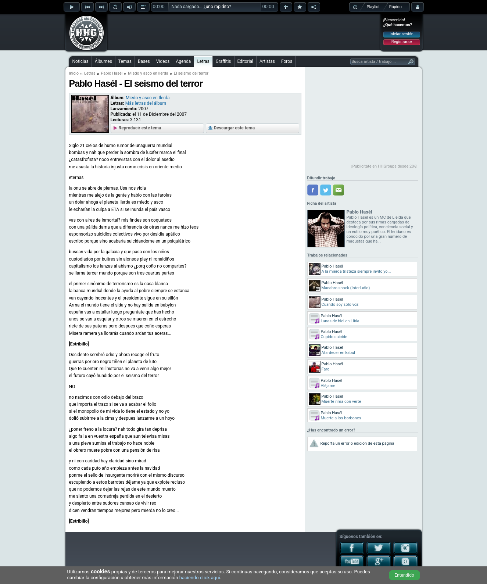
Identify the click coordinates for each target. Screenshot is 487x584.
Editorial (245, 61)
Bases (144, 61)
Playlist (373, 6)
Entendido (404, 575)
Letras (203, 61)
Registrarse (401, 41)
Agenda (183, 61)
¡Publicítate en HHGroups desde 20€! (384, 166)
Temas (125, 61)
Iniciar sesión (401, 34)
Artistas (267, 61)
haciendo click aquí (199, 577)
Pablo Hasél (111, 73)
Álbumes (103, 61)
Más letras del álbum (145, 103)
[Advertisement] (244, 32)
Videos (163, 61)
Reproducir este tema (140, 127)
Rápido (395, 6)
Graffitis (223, 61)
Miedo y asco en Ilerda (148, 73)
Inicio (74, 73)
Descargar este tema (234, 127)
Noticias (80, 61)
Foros (286, 61)
